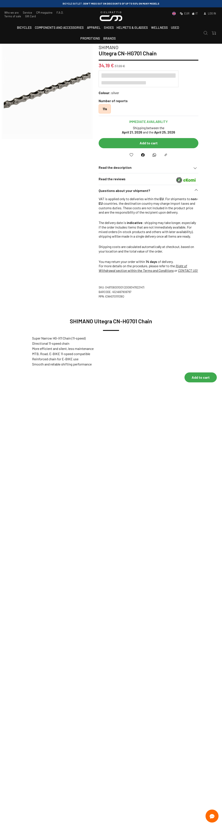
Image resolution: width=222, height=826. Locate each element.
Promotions (90, 38)
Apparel (94, 27)
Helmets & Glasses (132, 27)
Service (27, 12)
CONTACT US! (204, 270)
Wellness (159, 27)
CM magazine (44, 12)
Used (175, 27)
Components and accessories (59, 27)
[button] (164, 192)
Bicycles (24, 27)
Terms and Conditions (174, 270)
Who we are (11, 12)
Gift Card (30, 16)
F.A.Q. (60, 12)
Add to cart (164, 143)
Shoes (109, 27)
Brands (109, 38)
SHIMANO (124, 47)
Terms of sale (12, 16)
